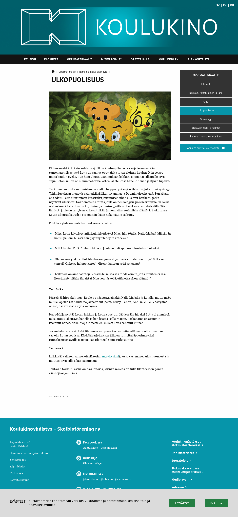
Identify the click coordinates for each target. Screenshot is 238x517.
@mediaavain (108, 447)
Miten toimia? (111, 59)
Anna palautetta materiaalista (206, 148)
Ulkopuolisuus (206, 110)
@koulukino (90, 447)
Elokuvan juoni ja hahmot (206, 128)
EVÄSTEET (18, 501)
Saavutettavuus (19, 480)
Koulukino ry (168, 59)
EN (225, 5)
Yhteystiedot (18, 460)
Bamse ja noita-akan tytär (94, 72)
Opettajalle (140, 59)
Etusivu (30, 59)
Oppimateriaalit (79, 59)
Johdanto (206, 84)
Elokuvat (51, 59)
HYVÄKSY (182, 503)
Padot (206, 102)
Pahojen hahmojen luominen (206, 137)
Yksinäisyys (205, 119)
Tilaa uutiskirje (92, 463)
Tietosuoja (16, 473)
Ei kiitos (216, 503)
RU (232, 5)
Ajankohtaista (198, 59)
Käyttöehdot (17, 466)
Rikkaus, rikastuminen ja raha (205, 93)
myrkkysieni (110, 356)
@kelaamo (106, 479)
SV (218, 5)
